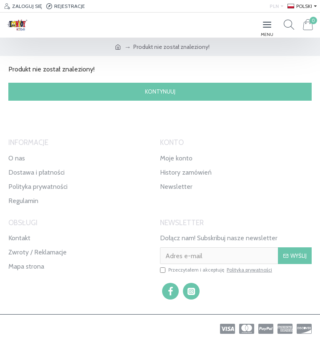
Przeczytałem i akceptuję (216, 270)
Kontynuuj (160, 91)
